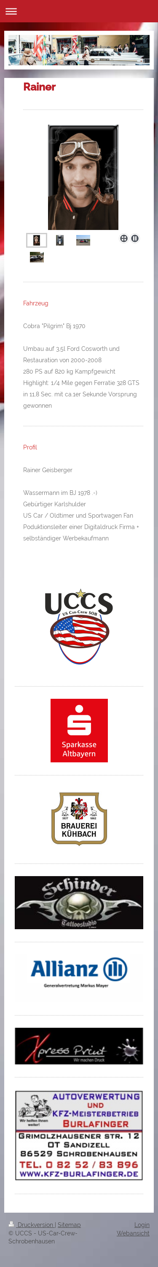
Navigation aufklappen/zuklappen (79, 11)
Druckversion (31, 1225)
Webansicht (133, 1233)
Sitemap (69, 1225)
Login (142, 1225)
